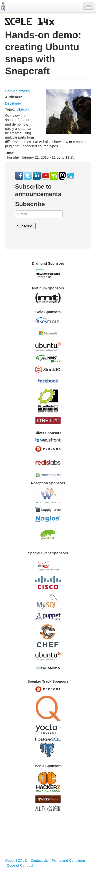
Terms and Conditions (68, 860)
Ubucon (23, 109)
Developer (13, 103)
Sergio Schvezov (18, 91)
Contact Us (39, 860)
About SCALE (16, 860)
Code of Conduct (20, 865)
